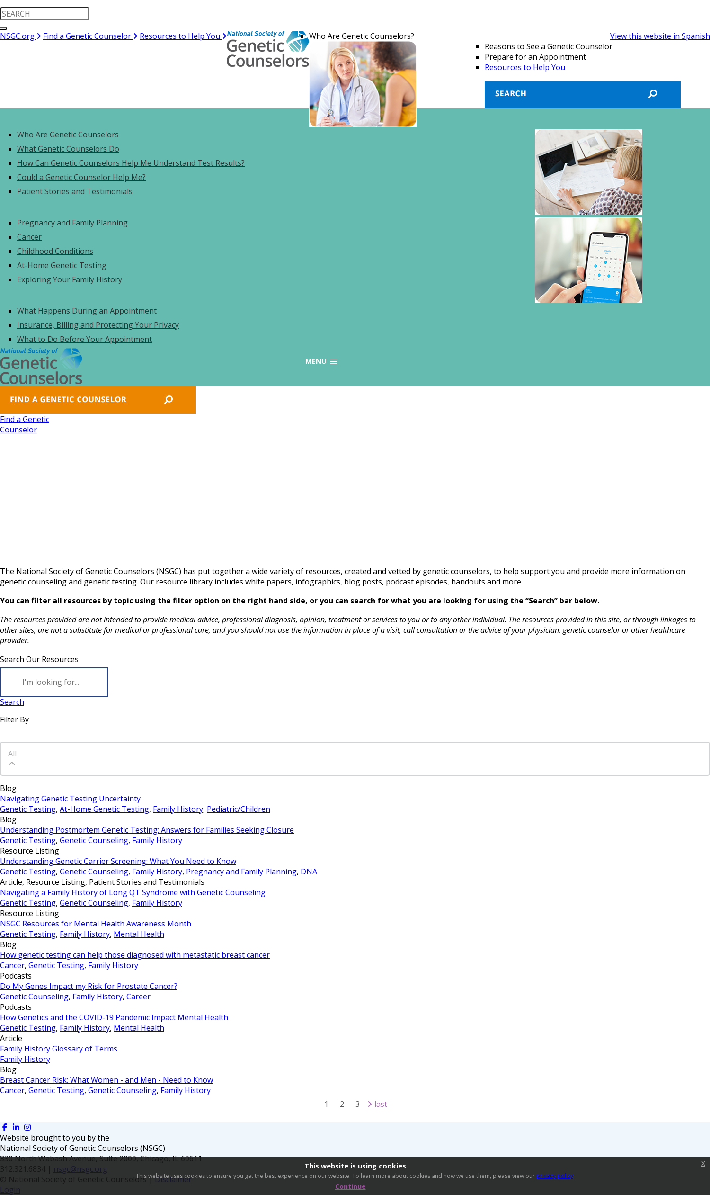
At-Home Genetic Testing (104, 809)
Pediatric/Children (238, 809)
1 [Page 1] (326, 1104)
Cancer (12, 965)
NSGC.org (20, 36)
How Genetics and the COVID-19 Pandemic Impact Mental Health (114, 1017)
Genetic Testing (28, 809)
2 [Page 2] (342, 1104)
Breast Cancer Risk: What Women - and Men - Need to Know (106, 1080)
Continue (350, 1186)
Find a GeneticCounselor (24, 424)
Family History (178, 809)
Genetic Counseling (94, 840)
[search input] (44, 13)
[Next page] (369, 1104)
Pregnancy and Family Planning (241, 871)
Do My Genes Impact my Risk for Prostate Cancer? (89, 986)
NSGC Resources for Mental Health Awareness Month (95, 923)
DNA (309, 871)
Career (138, 996)
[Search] (54, 682)
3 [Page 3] (357, 1104)
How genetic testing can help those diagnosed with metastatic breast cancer (135, 955)
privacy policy (554, 1176)
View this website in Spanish (660, 36)
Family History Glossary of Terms (58, 1048)
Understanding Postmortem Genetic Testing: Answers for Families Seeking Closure (147, 830)
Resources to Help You (183, 36)
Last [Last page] (380, 1104)
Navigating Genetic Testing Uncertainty (70, 798)
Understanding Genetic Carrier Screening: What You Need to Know (118, 861)
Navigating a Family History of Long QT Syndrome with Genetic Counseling (133, 892)
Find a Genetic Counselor (90, 36)
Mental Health (139, 934)
